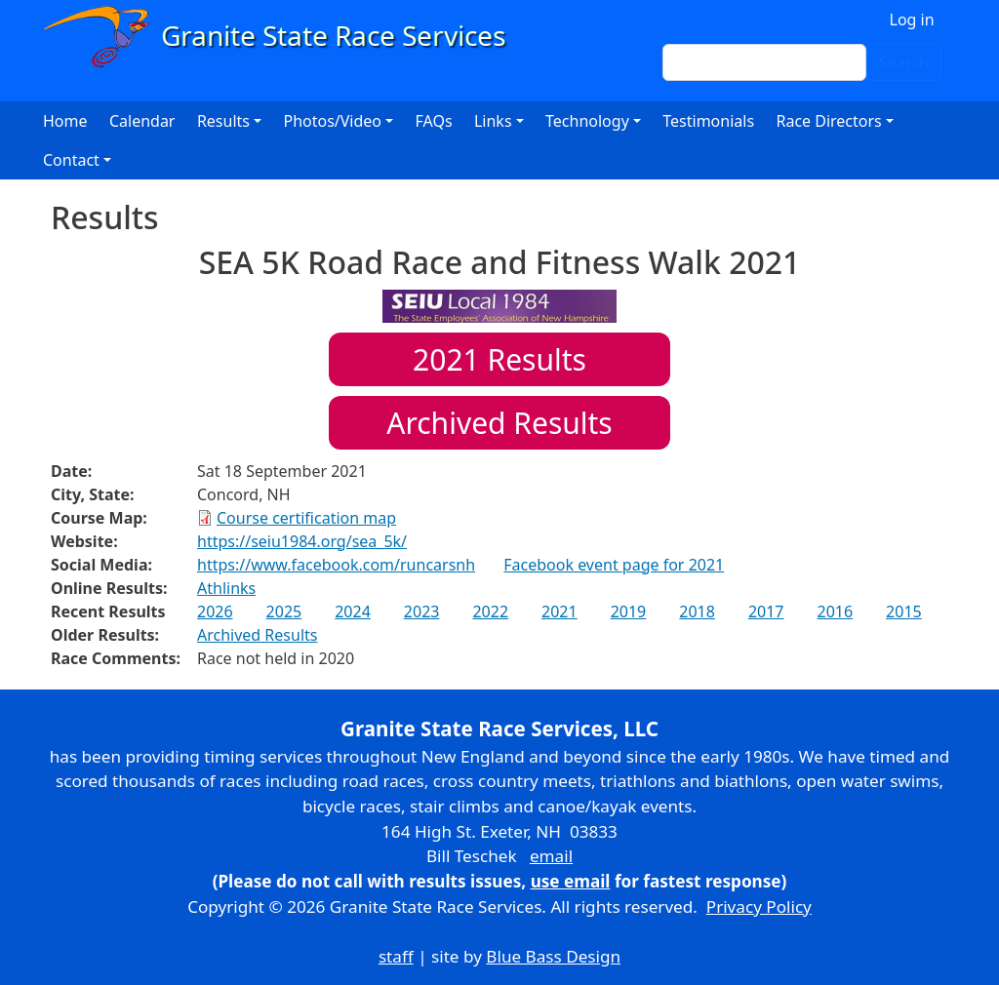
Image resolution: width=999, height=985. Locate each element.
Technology (587, 121)
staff (396, 956)
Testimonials (708, 121)
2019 (629, 611)
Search (904, 62)
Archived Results (499, 423)
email (551, 856)
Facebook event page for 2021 (613, 564)
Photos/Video (332, 121)
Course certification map (306, 518)
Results (499, 359)
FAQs (434, 121)
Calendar (142, 121)
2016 (835, 611)
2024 (353, 611)
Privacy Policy (759, 906)
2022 (490, 611)
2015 (904, 611)
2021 (559, 611)
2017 (766, 611)
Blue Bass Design (553, 956)
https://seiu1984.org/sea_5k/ (302, 541)
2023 (422, 611)
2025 (284, 611)
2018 (697, 611)
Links (493, 121)
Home (65, 121)
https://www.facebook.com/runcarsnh (336, 564)
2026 (215, 611)
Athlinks (226, 588)
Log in (912, 19)
